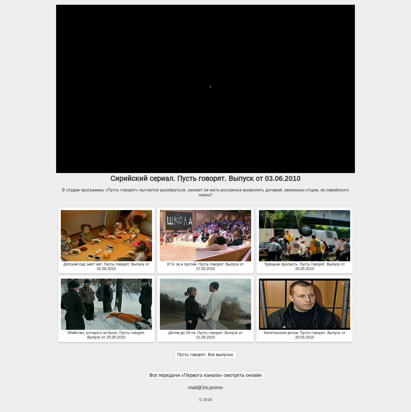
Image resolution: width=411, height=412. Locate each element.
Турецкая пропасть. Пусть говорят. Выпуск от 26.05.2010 (304, 264)
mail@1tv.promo (205, 387)
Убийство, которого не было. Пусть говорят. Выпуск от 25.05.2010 (106, 332)
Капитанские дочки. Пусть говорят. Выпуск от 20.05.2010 (304, 332)
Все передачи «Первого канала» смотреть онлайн (205, 375)
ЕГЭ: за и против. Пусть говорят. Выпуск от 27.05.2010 (205, 264)
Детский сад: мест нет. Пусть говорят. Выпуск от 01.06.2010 (106, 264)
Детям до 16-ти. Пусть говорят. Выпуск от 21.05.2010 (205, 332)
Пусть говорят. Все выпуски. (205, 354)
